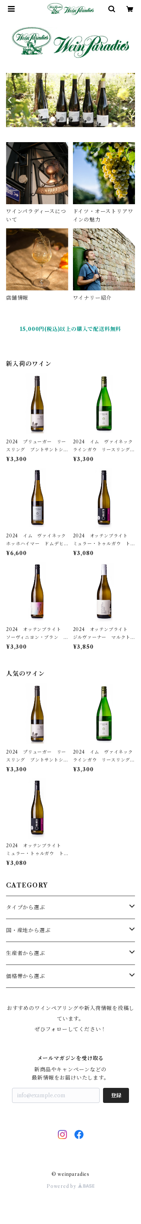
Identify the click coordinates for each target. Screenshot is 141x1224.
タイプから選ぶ (25, 907)
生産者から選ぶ (25, 953)
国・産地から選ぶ (28, 930)
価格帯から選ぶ (25, 976)
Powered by (70, 1186)
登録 (116, 1095)
